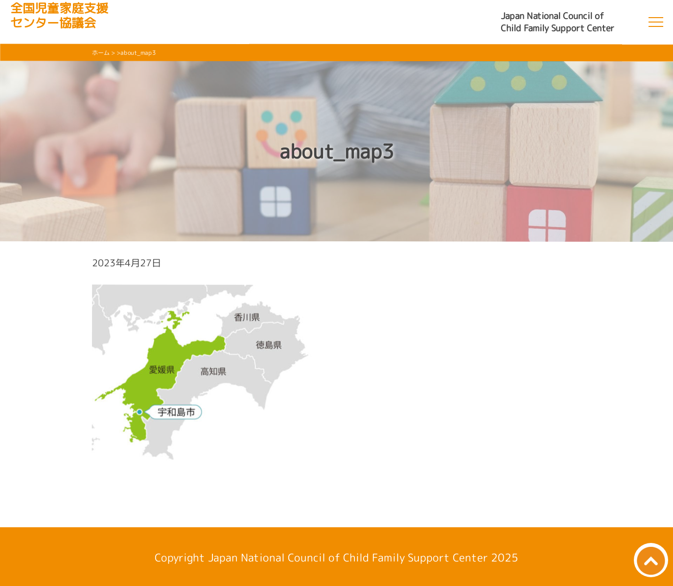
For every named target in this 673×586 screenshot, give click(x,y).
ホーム (101, 52)
